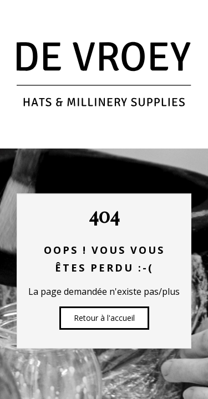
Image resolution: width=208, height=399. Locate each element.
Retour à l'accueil (104, 318)
